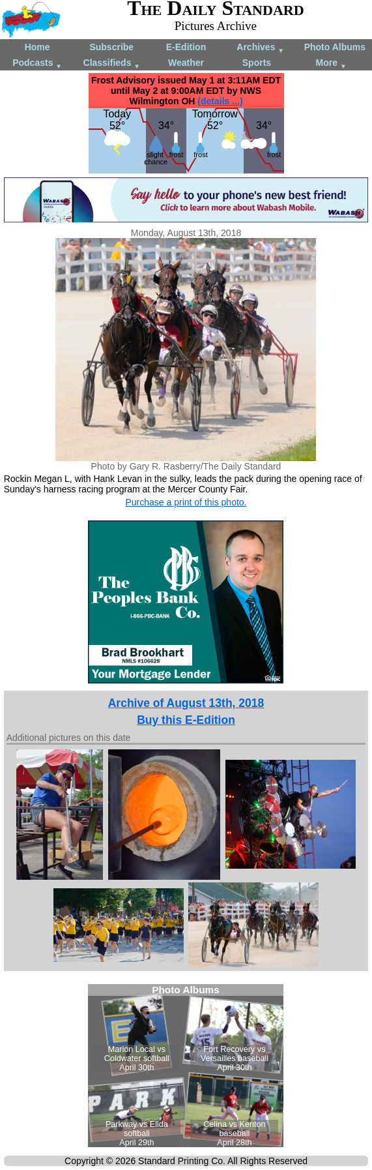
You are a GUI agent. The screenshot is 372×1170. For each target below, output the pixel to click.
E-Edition (186, 47)
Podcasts (37, 63)
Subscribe (111, 47)
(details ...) (219, 101)
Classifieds (112, 63)
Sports (256, 62)
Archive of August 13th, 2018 (186, 703)
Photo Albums (334, 47)
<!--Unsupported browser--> (185, 1065)
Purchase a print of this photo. (185, 502)
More (331, 63)
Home (37, 47)
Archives (260, 48)
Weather (186, 62)
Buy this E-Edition (186, 720)
